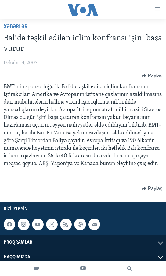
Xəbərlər (15, 27)
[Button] (152, 75)
